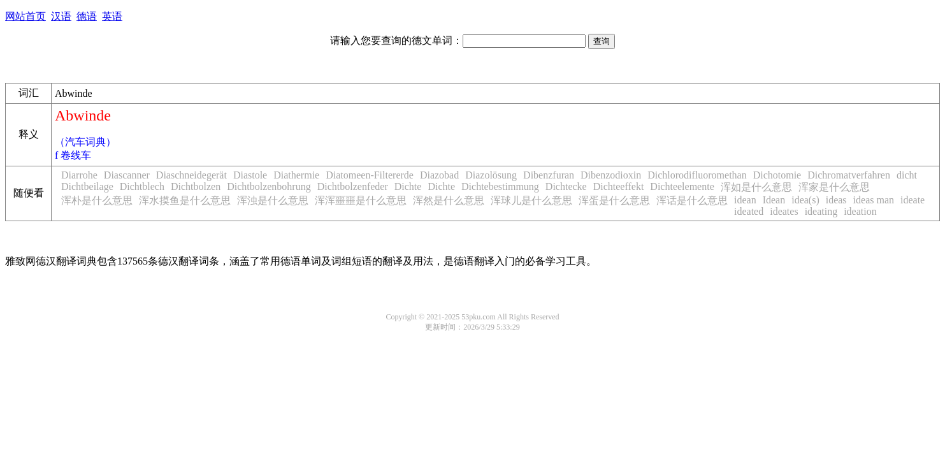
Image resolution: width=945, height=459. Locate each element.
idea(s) (805, 199)
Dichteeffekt (618, 186)
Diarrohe (79, 175)
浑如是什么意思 (756, 187)
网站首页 (25, 16)
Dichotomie (777, 175)
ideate (912, 199)
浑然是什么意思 (448, 200)
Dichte (408, 186)
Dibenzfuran (548, 175)
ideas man (873, 199)
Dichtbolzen (195, 186)
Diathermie (296, 175)
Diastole (250, 175)
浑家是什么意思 (834, 187)
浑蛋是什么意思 (614, 200)
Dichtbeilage (87, 186)
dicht (907, 175)
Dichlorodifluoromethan (697, 175)
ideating (821, 211)
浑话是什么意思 (692, 200)
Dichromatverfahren (848, 175)
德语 (86, 16)
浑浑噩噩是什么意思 (361, 200)
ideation (860, 211)
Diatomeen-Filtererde (370, 175)
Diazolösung (491, 175)
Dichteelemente (682, 186)
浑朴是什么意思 (97, 200)
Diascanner (127, 175)
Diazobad (439, 175)
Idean (774, 199)
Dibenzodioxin (611, 175)
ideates (784, 211)
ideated (748, 211)
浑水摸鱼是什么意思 (185, 200)
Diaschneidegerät (191, 175)
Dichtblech (142, 186)
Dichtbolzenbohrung (269, 186)
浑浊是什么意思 (272, 200)
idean (745, 199)
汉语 (61, 16)
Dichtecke (566, 186)
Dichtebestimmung (500, 186)
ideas (836, 199)
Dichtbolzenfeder (352, 186)
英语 (112, 16)
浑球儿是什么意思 (531, 200)
